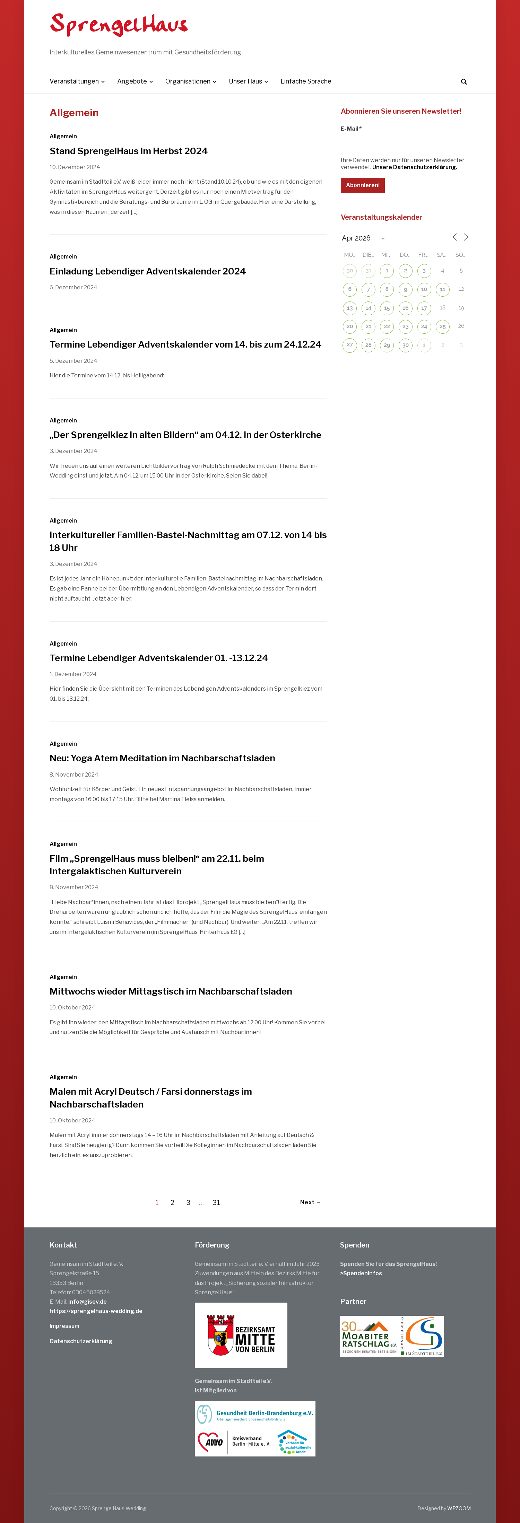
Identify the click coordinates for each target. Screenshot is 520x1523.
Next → (311, 1202)
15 (387, 308)
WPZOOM (459, 1508)
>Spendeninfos (361, 1273)
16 (405, 308)
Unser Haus (245, 81)
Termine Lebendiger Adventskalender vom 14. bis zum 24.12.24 (186, 344)
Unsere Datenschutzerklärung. (414, 167)
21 (368, 326)
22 (387, 326)
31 (216, 1202)
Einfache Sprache (305, 81)
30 (350, 270)
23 (405, 326)
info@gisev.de (87, 1301)
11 (442, 289)
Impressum (64, 1326)
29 (387, 345)
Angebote (132, 81)
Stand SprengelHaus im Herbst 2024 (129, 151)
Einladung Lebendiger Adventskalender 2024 (148, 271)
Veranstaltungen (74, 81)
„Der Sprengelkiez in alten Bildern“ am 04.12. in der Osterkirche (185, 434)
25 (443, 326)
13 (350, 308)
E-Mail (351, 128)
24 (424, 326)
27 (350, 344)
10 (424, 289)
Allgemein (63, 136)
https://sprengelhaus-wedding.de (96, 1311)
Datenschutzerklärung (81, 1341)
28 (368, 345)
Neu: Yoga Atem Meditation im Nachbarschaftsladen (162, 758)
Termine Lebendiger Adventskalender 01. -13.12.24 (159, 658)
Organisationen (187, 81)
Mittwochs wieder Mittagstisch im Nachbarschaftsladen (171, 991)
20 (350, 326)
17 (424, 308)
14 (369, 308)
